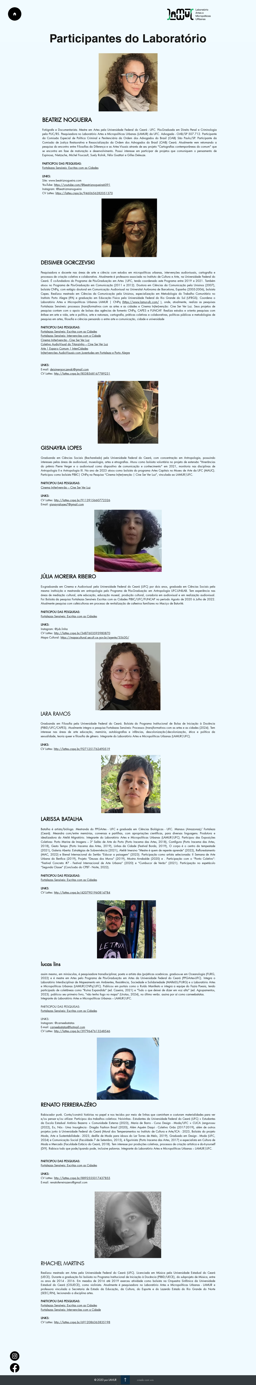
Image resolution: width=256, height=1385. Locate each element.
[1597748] (14, 1356)
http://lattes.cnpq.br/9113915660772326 (82, 500)
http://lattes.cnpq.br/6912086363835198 (82, 1322)
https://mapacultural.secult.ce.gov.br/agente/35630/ (95, 637)
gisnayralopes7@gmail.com (66, 504)
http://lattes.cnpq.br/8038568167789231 (82, 374)
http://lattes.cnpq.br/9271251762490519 (82, 749)
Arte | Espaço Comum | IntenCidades (64, 349)
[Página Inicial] (14, 14)
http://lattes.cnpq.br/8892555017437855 (82, 1178)
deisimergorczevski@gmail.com (69, 369)
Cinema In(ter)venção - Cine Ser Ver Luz (65, 340)
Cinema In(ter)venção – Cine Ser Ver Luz (65, 487)
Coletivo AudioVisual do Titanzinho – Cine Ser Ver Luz (74, 344)
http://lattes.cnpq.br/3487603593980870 (82, 633)
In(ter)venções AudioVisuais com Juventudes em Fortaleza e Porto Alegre (85, 353)
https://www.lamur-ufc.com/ (141, 302)
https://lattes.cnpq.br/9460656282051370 (84, 193)
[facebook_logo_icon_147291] (14, 1368)
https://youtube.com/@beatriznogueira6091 (82, 185)
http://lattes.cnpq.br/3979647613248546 (82, 1031)
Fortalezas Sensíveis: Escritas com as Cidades (70, 168)
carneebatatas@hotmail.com (67, 1027)
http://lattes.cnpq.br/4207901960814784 (82, 892)
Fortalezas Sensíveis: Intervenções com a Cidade (71, 336)
